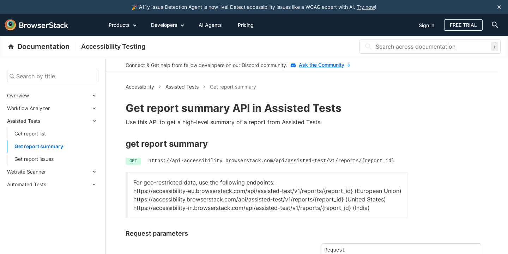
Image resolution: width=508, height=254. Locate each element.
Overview (18, 95)
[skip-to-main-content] (29, 7)
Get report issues (34, 159)
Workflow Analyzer (28, 108)
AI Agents (210, 25)
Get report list (30, 134)
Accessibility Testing (113, 46)
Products (123, 24)
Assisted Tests (23, 121)
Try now (366, 7)
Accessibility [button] (140, 87)
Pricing (246, 25)
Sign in (426, 25)
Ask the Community (324, 65)
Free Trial (463, 25)
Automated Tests (26, 184)
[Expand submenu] (63, 95)
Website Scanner (26, 172)
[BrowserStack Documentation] (40, 46)
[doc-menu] (493, 25)
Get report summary (38, 146)
